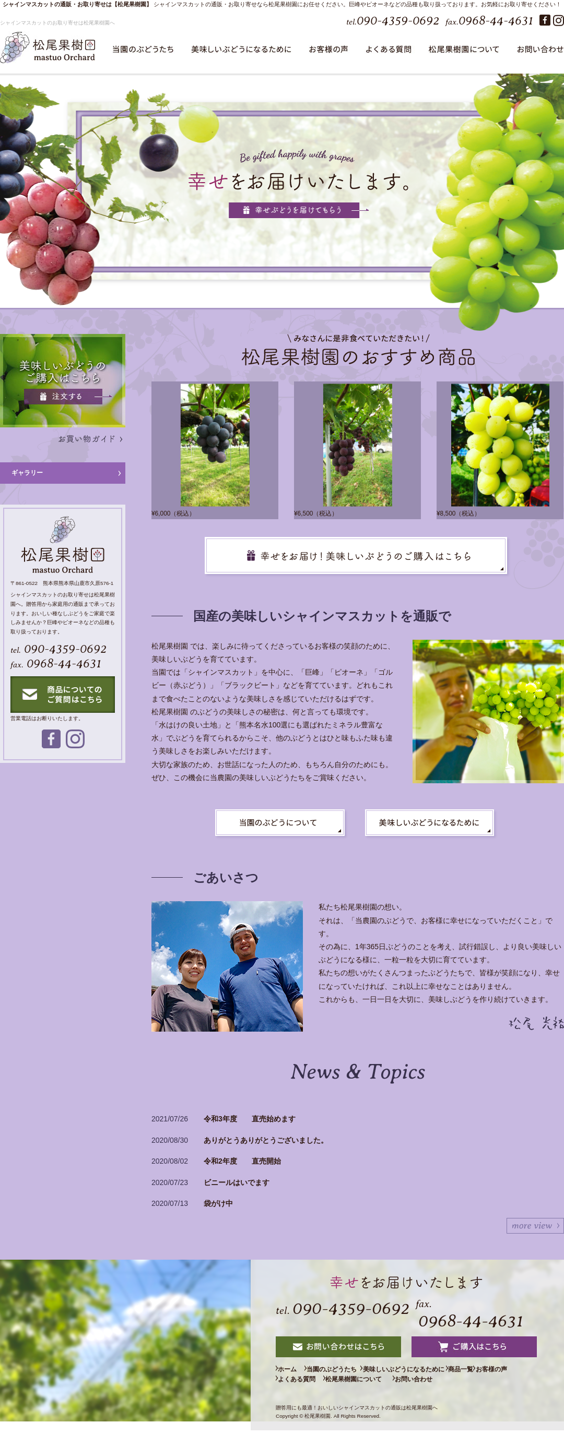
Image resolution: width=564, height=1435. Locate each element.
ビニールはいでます (236, 1182)
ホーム (291, 1372)
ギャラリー (27, 472)
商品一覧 (502, 1372)
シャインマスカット (179, 4)
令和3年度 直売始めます (250, 1119)
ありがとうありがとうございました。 (266, 1140)
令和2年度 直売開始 (242, 1161)
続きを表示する (535, 1226)
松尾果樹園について (425, 1384)
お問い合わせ (509, 1384)
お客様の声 (297, 1384)
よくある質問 (349, 1384)
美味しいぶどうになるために (437, 1372)
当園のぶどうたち (355, 1372)
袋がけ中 (218, 1203)
